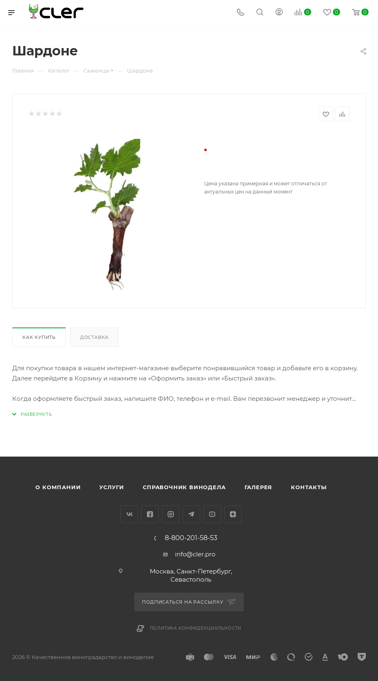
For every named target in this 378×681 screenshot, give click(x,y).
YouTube (212, 514)
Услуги (111, 487)
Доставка (94, 337)
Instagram (170, 514)
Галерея (259, 487)
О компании (58, 487)
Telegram (191, 514)
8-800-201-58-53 (191, 538)
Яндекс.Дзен (233, 514)
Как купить (39, 337)
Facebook (150, 514)
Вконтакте (129, 514)
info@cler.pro (195, 554)
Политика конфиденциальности (196, 628)
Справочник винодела (184, 487)
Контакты (308, 487)
